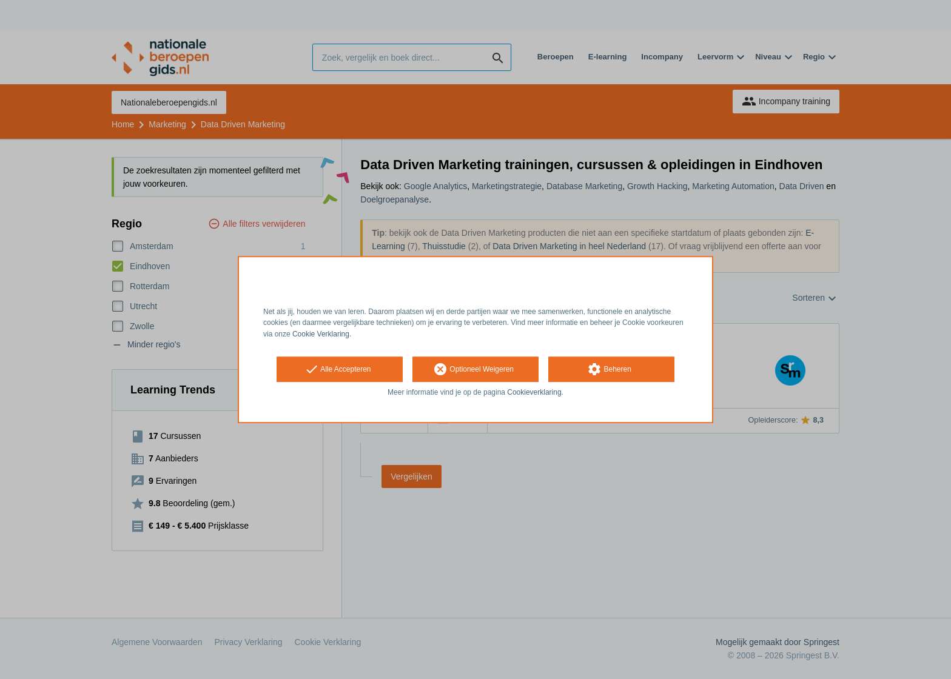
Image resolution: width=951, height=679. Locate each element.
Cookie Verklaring (320, 334)
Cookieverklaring (534, 392)
